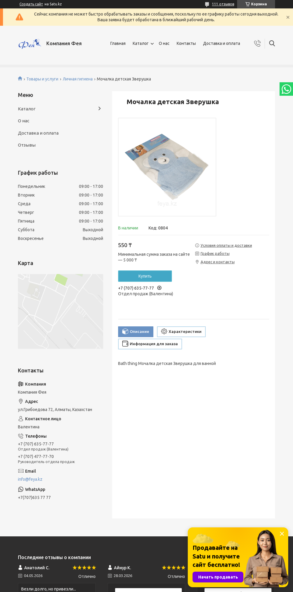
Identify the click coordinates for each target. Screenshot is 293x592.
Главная (118, 43)
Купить (145, 276)
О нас (164, 43)
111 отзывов (223, 4)
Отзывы (27, 144)
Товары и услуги (42, 79)
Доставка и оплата (221, 43)
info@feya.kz (30, 479)
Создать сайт (31, 4)
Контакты (186, 43)
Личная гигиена (78, 79)
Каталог (141, 43)
